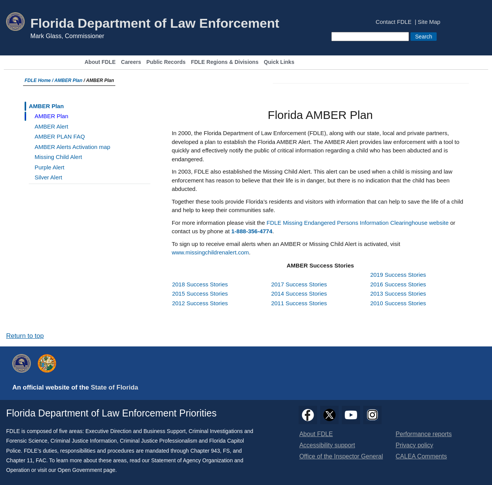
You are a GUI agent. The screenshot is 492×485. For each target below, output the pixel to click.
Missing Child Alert (58, 157)
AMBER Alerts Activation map (72, 147)
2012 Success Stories (200, 303)
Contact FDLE (393, 22)
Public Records (166, 62)
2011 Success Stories (299, 303)
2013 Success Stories (398, 293)
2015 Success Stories (200, 293)
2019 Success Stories (398, 274)
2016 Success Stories (398, 284)
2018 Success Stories (200, 284)
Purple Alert (50, 167)
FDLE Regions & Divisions (225, 62)
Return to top (25, 336)
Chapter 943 (205, 451)
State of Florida (114, 387)
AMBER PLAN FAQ (60, 136)
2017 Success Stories (299, 284)
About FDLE (100, 62)
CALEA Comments (421, 456)
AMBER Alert (51, 126)
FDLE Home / (40, 80)
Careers (131, 62)
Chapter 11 (19, 460)
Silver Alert (48, 177)
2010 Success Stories (398, 303)
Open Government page (86, 470)
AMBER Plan (69, 80)
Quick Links (279, 62)
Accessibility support (327, 445)
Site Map (429, 22)
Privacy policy (414, 445)
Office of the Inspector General (341, 456)
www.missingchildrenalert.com (210, 252)
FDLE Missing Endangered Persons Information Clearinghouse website (357, 222)
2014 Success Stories (299, 293)
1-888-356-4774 (252, 231)
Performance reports (424, 434)
